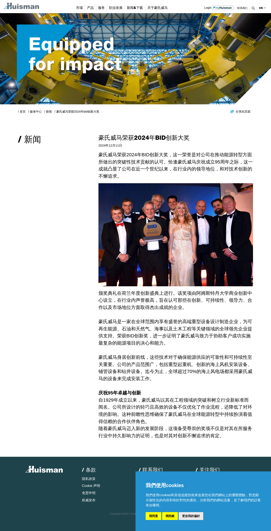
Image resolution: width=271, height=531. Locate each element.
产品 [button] (90, 8)
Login (219, 7)
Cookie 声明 (91, 486)
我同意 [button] (153, 516)
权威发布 (88, 500)
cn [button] (261, 8)
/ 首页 (22, 111)
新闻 (49, 111)
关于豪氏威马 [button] (157, 8)
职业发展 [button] (116, 8)
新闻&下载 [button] (135, 8)
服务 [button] (101, 8)
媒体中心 (36, 111)
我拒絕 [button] (170, 516)
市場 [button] (79, 8)
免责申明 (88, 493)
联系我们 (242, 8)
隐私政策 (88, 479)
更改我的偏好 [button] (191, 516)
